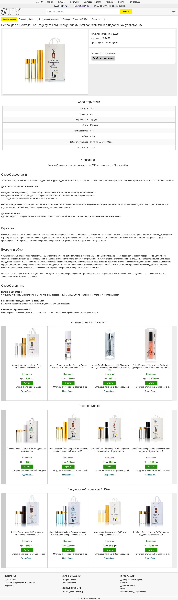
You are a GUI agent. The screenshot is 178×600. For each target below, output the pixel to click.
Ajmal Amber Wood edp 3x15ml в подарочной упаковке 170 (27, 366)
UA (37, 2)
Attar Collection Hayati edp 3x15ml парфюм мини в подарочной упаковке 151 (68, 450)
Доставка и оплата (92, 2)
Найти (126, 11)
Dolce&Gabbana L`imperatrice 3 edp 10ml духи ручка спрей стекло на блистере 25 (151, 366)
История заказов (69, 580)
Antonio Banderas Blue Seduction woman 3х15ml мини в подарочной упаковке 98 (68, 533)
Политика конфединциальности (133, 592)
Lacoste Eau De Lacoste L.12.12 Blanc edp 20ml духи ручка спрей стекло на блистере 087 (109, 367)
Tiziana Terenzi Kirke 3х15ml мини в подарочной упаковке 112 (27, 533)
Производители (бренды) (73, 592)
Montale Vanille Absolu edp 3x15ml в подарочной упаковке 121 (110, 533)
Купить (27, 383)
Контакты (74, 2)
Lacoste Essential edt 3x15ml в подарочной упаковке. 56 (27, 450)
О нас (122, 589)
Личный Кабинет (69, 583)
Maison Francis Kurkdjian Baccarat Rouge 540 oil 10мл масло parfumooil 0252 (68, 366)
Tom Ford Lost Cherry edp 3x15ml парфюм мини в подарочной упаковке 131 (110, 450)
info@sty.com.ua (81, 6)
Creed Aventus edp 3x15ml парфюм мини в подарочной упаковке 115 (151, 450)
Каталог (61, 2)
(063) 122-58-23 (61, 6)
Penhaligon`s (112, 43)
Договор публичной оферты (131, 580)
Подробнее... (27, 391)
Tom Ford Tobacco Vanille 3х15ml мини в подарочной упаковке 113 (151, 533)
